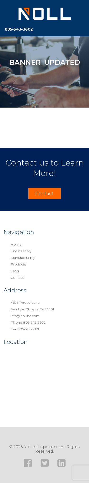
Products (18, 264)
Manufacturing (23, 258)
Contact (44, 193)
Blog (15, 271)
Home (16, 244)
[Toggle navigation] (81, 28)
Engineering (21, 251)
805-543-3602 (19, 29)
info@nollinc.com (25, 316)
